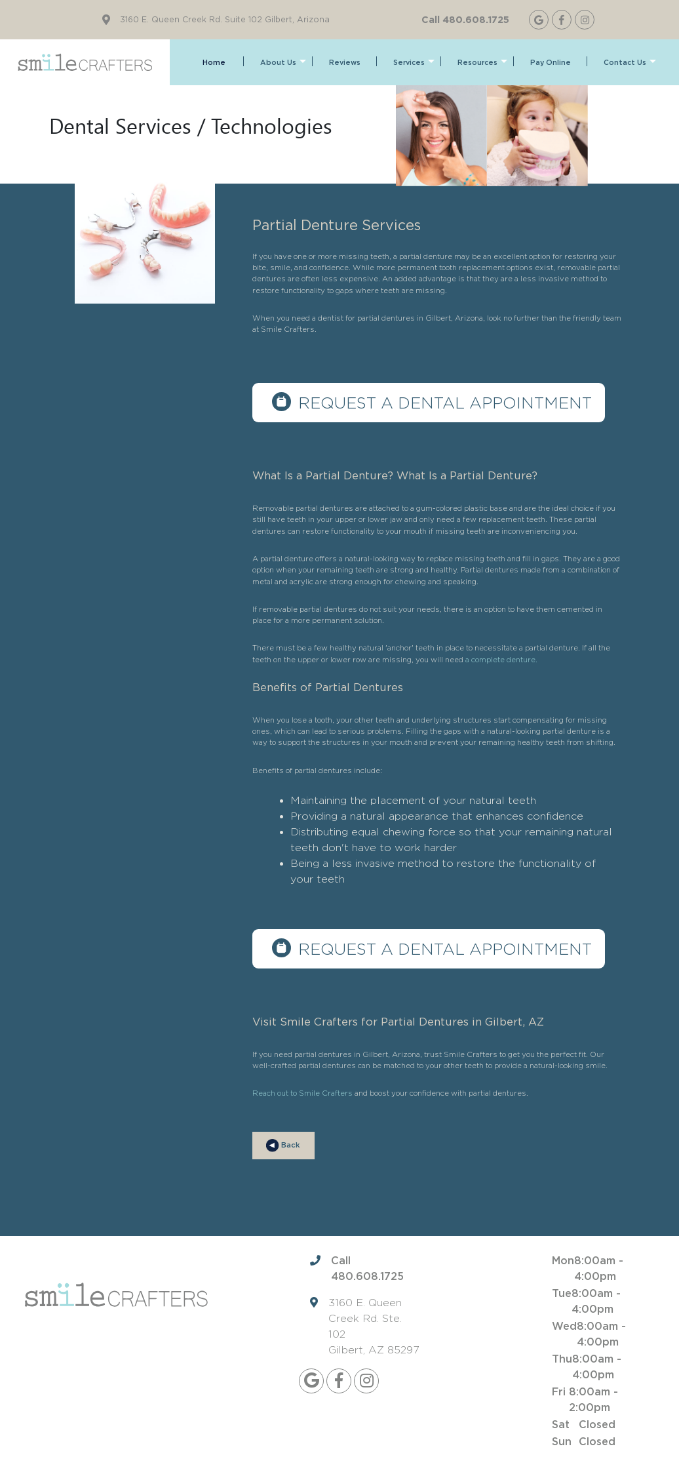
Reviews (344, 62)
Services (414, 62)
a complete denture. (501, 660)
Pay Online (550, 62)
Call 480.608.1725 (465, 19)
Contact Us (630, 62)
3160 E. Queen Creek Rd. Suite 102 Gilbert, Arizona (225, 20)
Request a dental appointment (445, 402)
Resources (482, 62)
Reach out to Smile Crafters (302, 1093)
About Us (283, 62)
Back (283, 1145)
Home (214, 62)
